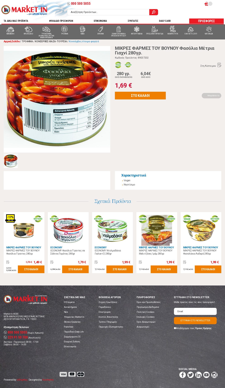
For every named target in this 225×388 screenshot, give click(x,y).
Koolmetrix (48, 379)
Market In (24, 10)
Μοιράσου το (213, 95)
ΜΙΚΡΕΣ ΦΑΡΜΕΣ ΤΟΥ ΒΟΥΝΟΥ (23, 247)
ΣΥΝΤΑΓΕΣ (133, 20)
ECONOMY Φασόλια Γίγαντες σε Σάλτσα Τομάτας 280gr (67, 252)
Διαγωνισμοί (143, 326)
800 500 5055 (79, 4)
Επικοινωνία (70, 346)
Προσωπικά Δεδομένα (148, 307)
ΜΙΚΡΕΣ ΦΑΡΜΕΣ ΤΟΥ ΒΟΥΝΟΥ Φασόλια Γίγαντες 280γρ (23, 252)
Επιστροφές (105, 312)
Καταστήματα (70, 307)
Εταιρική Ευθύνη (72, 341)
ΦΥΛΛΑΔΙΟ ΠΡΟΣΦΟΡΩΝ (61, 20)
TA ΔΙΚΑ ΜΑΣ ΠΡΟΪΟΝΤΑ (16, 20)
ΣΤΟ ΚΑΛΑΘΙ (140, 95)
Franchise (68, 326)
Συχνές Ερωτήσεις (108, 302)
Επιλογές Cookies (145, 317)
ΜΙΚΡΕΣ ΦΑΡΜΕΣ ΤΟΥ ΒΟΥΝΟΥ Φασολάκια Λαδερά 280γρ (200, 252)
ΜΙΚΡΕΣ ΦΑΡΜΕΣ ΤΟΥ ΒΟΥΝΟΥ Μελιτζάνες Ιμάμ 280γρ (155, 252)
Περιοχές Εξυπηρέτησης (111, 326)
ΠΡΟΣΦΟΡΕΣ (206, 21)
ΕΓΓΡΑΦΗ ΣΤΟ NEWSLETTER (195, 320)
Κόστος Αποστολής (108, 317)
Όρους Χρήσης (203, 328)
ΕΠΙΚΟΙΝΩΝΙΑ (100, 20)
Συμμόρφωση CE (72, 336)
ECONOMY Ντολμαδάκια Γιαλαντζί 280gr (108, 252)
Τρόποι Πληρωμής (108, 321)
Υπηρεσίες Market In (74, 317)
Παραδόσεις (105, 307)
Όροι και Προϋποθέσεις (148, 302)
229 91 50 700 (16, 337)
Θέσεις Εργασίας (72, 321)
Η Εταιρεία (69, 302)
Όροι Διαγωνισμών (146, 321)
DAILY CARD (165, 20)
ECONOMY (56, 247)
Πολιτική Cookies (145, 312)
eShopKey (22, 379)
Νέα (66, 312)
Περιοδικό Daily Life (74, 331)
